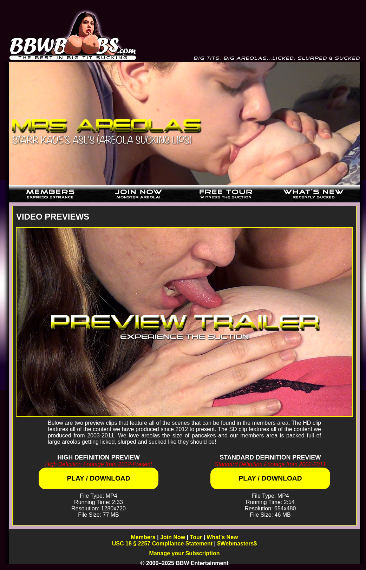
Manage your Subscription (184, 553)
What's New (222, 537)
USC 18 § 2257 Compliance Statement (162, 543)
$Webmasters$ (237, 543)
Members (143, 537)
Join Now (172, 537)
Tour (196, 537)
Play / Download (98, 478)
